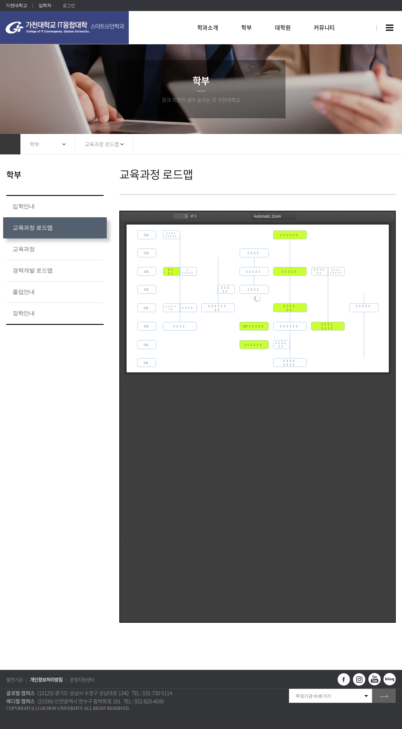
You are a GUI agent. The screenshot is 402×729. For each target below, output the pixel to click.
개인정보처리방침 (46, 679)
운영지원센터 (82, 679)
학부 (34, 144)
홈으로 (10, 144)
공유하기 (362, 144)
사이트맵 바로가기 (389, 27)
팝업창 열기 (363, 16)
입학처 (45, 5)
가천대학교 (16, 5)
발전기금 (14, 679)
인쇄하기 (388, 144)
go (384, 696)
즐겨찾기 (375, 144)
